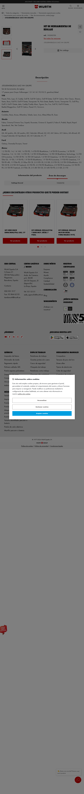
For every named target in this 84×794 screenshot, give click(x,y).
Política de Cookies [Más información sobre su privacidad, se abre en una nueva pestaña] (24, 394)
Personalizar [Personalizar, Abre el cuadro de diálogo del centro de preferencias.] (42, 400)
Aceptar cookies (42, 413)
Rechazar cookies (42, 407)
